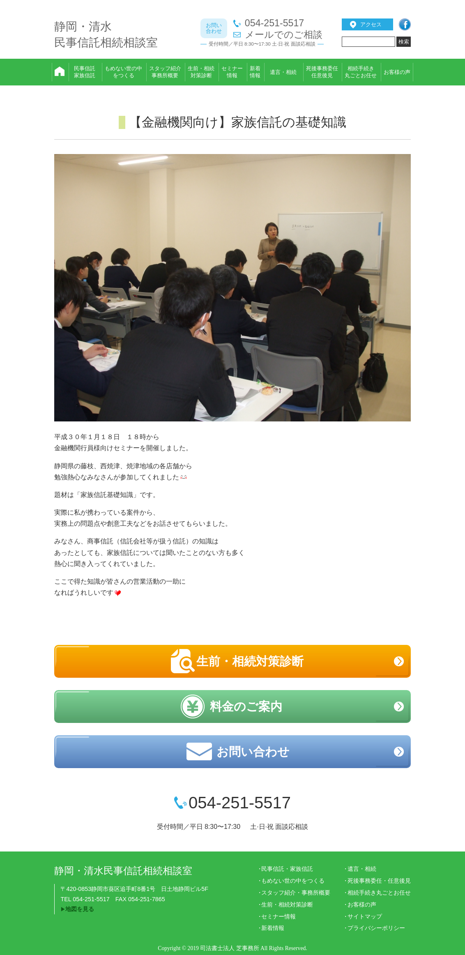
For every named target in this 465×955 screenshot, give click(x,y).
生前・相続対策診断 (250, 661)
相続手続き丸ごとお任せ (379, 892)
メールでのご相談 (283, 34)
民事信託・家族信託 (287, 868)
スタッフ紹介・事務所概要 (295, 892)
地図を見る (79, 909)
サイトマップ (365, 916)
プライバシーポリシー (376, 928)
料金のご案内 (246, 706)
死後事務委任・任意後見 (379, 880)
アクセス (371, 24)
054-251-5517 (274, 23)
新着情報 (272, 928)
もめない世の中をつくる (293, 880)
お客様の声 (362, 904)
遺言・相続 (362, 868)
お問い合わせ (253, 751)
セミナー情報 (278, 916)
